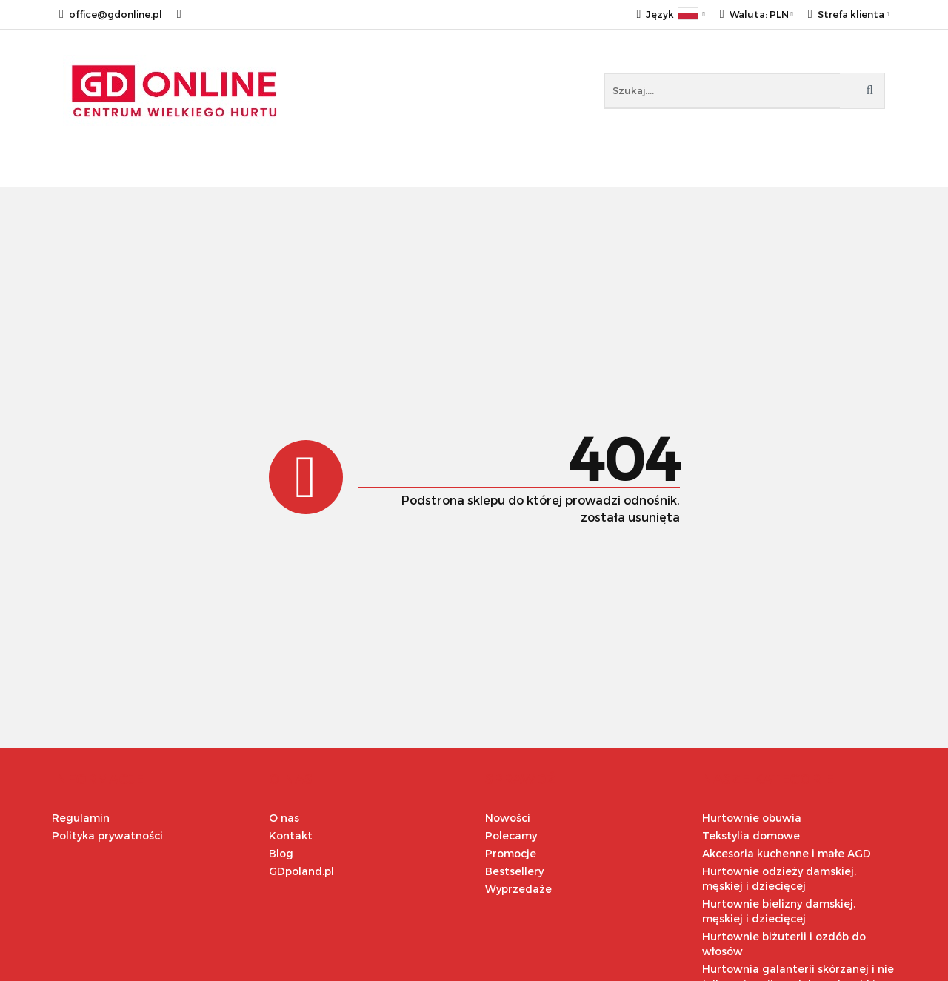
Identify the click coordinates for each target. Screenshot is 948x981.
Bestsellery (514, 871)
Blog (281, 853)
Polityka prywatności (107, 835)
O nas (284, 817)
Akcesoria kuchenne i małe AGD (786, 853)
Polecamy (511, 835)
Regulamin (81, 817)
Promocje (510, 853)
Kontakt (291, 835)
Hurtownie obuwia (751, 817)
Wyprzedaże (518, 888)
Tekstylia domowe (751, 835)
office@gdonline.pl (110, 14)
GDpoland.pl (301, 871)
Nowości (507, 817)
